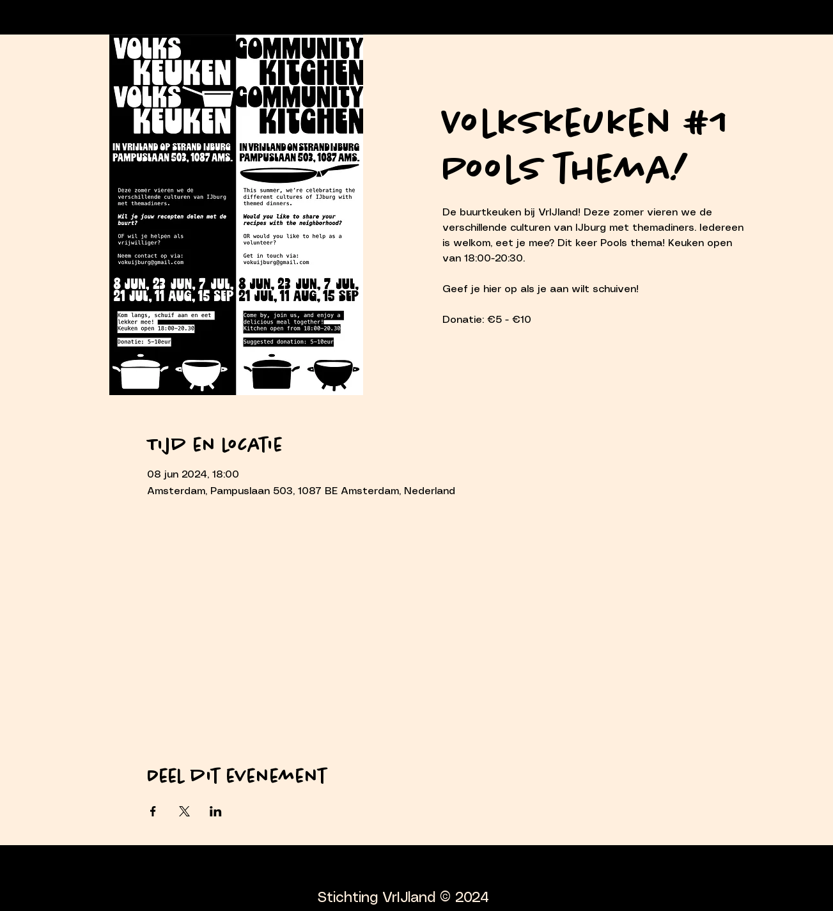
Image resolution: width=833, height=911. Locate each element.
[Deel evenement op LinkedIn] (216, 811)
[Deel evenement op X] (184, 811)
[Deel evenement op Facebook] (153, 811)
